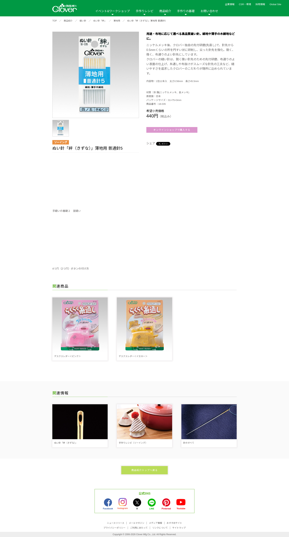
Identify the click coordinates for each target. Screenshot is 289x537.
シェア (150, 143)
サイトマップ (179, 528)
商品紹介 (165, 11)
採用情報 (260, 4)
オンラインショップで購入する (171, 130)
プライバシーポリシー (114, 528)
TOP (54, 20)
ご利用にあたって (139, 528)
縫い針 (83, 20)
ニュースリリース (115, 523)
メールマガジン (136, 523)
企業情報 (229, 4)
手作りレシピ (144, 11)
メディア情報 (155, 523)
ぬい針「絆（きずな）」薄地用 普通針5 (146, 20)
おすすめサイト (174, 523)
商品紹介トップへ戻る (144, 470)
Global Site (275, 4)
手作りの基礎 (186, 11)
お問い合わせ (209, 11)
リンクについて (160, 528)
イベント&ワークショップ (112, 11)
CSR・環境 (245, 4)
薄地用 (117, 20)
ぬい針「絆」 (100, 20)
